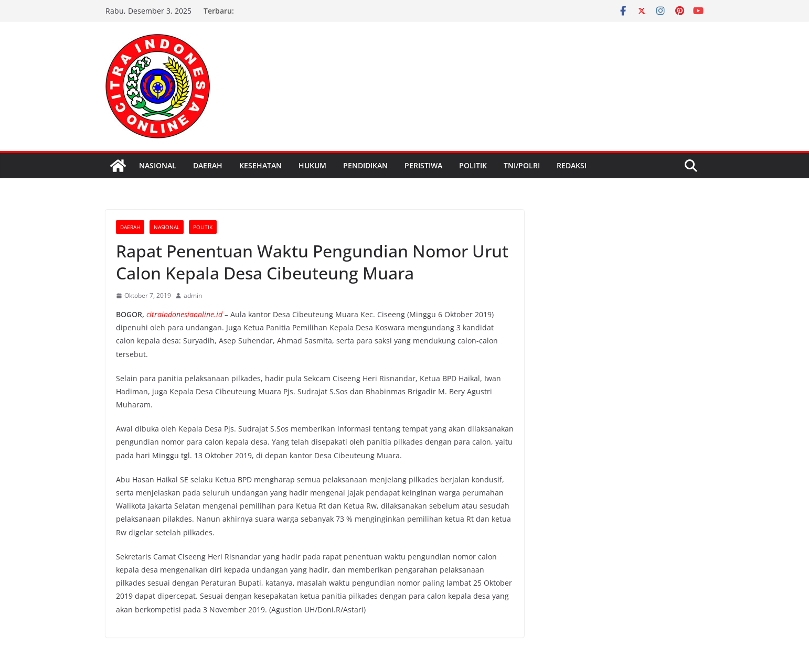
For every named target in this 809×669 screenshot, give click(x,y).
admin (193, 295)
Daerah (207, 165)
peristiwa (423, 165)
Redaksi (572, 165)
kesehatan (260, 165)
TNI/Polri (522, 165)
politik (473, 165)
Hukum (312, 165)
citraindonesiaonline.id (184, 314)
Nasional (157, 165)
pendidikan (365, 165)
